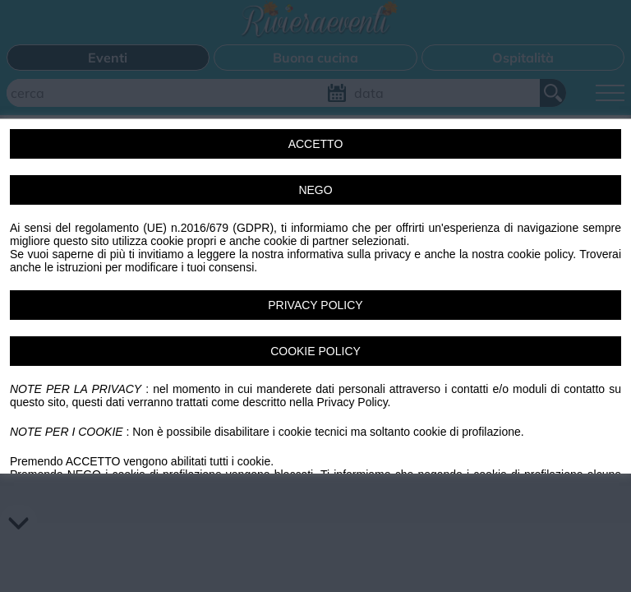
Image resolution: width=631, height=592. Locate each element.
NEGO (315, 190)
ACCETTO (315, 143)
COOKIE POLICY (315, 351)
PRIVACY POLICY (315, 305)
